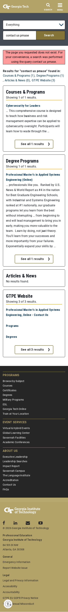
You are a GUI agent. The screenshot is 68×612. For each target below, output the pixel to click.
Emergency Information (16, 562)
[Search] (48, 8)
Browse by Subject (13, 381)
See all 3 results (32, 349)
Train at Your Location (16, 413)
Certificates (9, 390)
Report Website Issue (15, 567)
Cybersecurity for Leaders (23, 105)
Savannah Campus (14, 470)
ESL (5, 404)
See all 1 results (32, 144)
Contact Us (9, 484)
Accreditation (10, 480)
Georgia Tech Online (14, 409)
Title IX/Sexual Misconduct (18, 603)
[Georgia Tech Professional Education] (22, 511)
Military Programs (13, 399)
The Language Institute (16, 475)
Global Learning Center (16, 432)
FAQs (6, 489)
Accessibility (10, 586)
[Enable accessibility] (8, 604)
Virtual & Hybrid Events (16, 428)
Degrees (11, 337)
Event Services (14, 422)
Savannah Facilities (14, 437)
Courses (7, 385)
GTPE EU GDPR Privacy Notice (20, 597)
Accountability (11, 592)
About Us (10, 451)
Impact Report (11, 466)
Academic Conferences (16, 442)
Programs (12, 326)
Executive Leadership (15, 456)
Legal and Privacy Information (20, 580)
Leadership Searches (15, 461)
